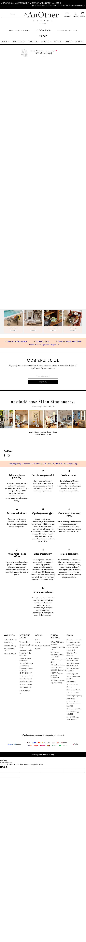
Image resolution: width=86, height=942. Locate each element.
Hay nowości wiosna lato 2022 (73, 705)
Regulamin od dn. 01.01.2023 (25, 654)
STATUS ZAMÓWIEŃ (10, 640)
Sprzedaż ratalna (42, 341)
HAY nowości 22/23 (73, 690)
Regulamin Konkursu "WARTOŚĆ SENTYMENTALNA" (25, 671)
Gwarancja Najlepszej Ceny (26, 646)
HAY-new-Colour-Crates (72, 686)
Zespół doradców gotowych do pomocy (44, 345)
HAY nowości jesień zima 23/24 (73, 670)
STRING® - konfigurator (58, 670)
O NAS (37, 640)
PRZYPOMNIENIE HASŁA (9, 650)
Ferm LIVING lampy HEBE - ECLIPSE (73, 718)
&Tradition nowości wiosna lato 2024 (73, 659)
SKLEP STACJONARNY (42, 646)
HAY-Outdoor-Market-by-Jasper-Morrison (74, 641)
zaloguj (75, 16)
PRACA (37, 643)
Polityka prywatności (26, 676)
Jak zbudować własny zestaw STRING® (58, 666)
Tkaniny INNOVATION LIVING (58, 648)
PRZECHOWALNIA (10, 654)
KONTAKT (38, 648)
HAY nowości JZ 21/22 (74, 709)
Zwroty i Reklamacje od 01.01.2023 (26, 664)
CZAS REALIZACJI (25, 679)
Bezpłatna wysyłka (25, 650)
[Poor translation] (5, 767)
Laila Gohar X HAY (73, 693)
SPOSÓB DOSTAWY (25, 682)
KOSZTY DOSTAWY (25, 687)
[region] (43, 183)
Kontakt (43, 36)
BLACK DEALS (71, 682)
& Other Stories (43, 30)
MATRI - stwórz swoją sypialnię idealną (58, 681)
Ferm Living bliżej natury (74, 696)
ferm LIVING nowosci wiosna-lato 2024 (73, 646)
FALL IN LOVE (71, 650)
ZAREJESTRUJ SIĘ (10, 646)
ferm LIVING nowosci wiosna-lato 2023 (73, 664)
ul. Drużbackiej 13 (47, 407)
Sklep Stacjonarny (19, 30)
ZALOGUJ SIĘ (8, 643)
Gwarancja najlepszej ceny (17, 341)
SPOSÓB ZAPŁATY (25, 685)
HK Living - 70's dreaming (71, 654)
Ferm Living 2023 (72, 674)
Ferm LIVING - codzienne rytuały (72, 700)
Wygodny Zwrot (24, 642)
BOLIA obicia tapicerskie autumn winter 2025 (57, 654)
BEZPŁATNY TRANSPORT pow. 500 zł (45, 3)
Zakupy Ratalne (24, 690)
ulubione (67, 16)
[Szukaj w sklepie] (12, 14)
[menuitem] (5, 42)
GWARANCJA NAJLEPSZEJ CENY (15, 3)
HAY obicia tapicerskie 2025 (58, 661)
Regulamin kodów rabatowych (25, 659)
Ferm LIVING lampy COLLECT (73, 713)
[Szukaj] (25, 14)
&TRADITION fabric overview (57, 643)
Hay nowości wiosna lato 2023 (73, 678)
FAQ (20, 693)
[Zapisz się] (43, 382)
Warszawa (36, 407)
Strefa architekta (67, 30)
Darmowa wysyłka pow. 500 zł (69, 341)
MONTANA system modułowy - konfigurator (57, 675)
